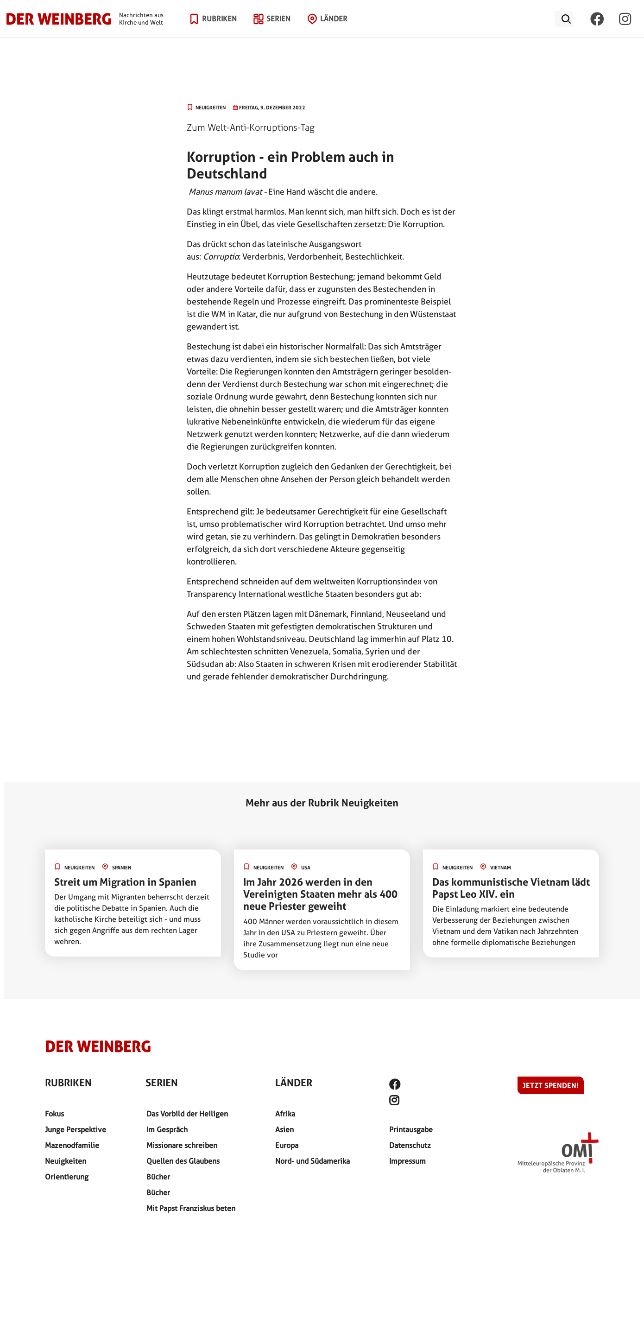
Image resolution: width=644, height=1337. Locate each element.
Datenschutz (410, 1145)
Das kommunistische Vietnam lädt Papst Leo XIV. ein (511, 888)
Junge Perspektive (75, 1129)
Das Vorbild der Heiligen (187, 1113)
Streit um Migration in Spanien (125, 882)
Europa (286, 1145)
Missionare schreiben (181, 1145)
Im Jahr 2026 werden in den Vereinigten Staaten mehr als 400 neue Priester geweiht (320, 894)
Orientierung (66, 1176)
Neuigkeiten (65, 1161)
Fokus (54, 1113)
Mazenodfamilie (72, 1145)
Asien (284, 1129)
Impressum (407, 1161)
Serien (278, 29)
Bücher (158, 1176)
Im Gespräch (167, 1129)
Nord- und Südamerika (312, 1161)
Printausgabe (411, 1129)
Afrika (285, 1113)
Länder (333, 29)
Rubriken (219, 29)
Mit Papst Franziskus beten (190, 1208)
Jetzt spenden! (551, 1085)
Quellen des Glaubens (183, 1161)
